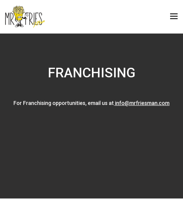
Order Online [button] (91, 207)
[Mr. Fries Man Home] (25, 16)
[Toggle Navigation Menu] (174, 16)
